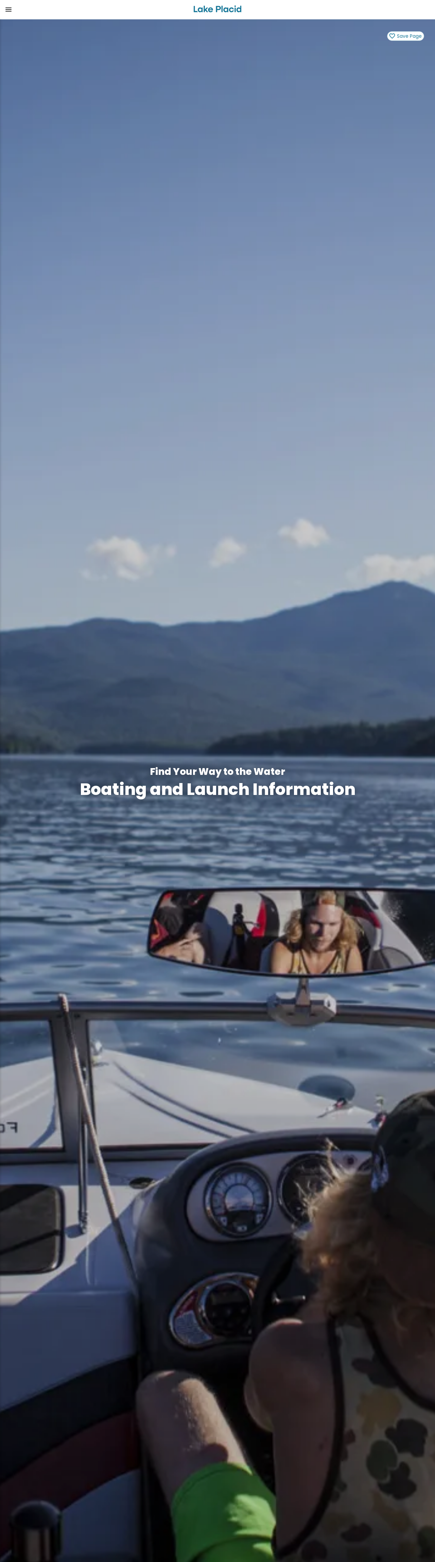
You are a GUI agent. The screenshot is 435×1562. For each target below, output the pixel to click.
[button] (93, 9)
